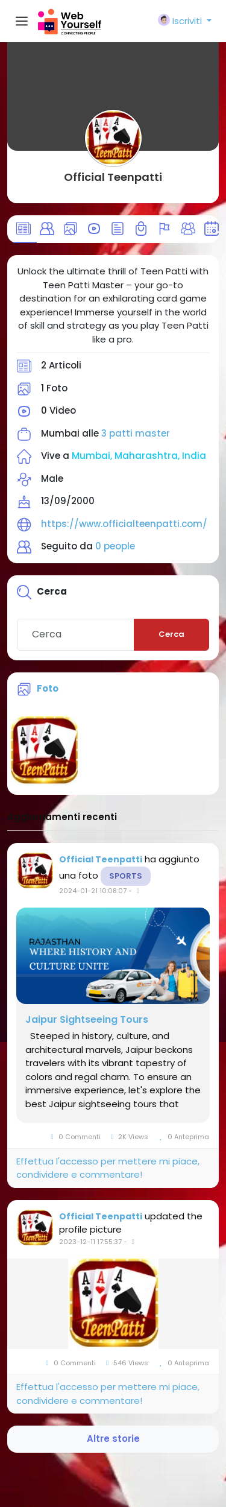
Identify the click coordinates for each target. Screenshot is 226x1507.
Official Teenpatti (113, 177)
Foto (47, 688)
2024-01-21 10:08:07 (93, 891)
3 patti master (135, 433)
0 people (115, 546)
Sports (125, 876)
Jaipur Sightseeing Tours (86, 1019)
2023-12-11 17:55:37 (90, 1241)
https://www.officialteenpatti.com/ (124, 523)
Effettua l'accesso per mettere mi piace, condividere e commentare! (107, 1168)
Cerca (171, 634)
